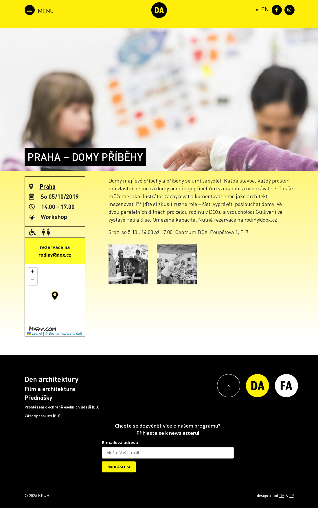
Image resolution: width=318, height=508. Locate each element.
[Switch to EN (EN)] (265, 9)
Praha (48, 186)
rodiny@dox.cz (54, 254)
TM (281, 495)
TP (291, 495)
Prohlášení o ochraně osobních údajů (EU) (62, 407)
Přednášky (38, 397)
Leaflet (34, 334)
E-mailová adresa (120, 442)
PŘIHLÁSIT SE (118, 467)
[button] (55, 295)
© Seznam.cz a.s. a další (64, 334)
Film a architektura (50, 389)
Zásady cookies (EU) (42, 415)
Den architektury (51, 379)
